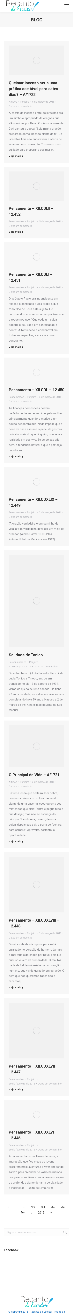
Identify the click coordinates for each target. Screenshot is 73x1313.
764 (23, 1212)
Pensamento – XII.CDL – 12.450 (36, 390)
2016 (41, 1212)
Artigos (13, 101)
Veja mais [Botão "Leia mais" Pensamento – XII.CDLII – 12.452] (15, 231)
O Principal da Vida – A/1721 (34, 775)
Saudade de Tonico (26, 655)
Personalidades (17, 662)
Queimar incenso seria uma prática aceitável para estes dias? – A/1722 (33, 89)
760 (32, 1207)
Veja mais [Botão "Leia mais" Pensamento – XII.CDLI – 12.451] (15, 346)
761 (42, 1207)
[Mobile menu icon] (66, 5)
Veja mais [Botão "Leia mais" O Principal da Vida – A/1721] (15, 841)
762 (53, 1207)
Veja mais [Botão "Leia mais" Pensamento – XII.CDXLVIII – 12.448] (15, 987)
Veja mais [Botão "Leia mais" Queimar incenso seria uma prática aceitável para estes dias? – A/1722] (15, 156)
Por (24, 101)
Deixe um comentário (21, 106)
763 (63, 1207)
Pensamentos (16, 221)
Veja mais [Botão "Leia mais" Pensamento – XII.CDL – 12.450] (15, 456)
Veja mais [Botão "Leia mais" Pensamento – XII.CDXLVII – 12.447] (15, 1089)
